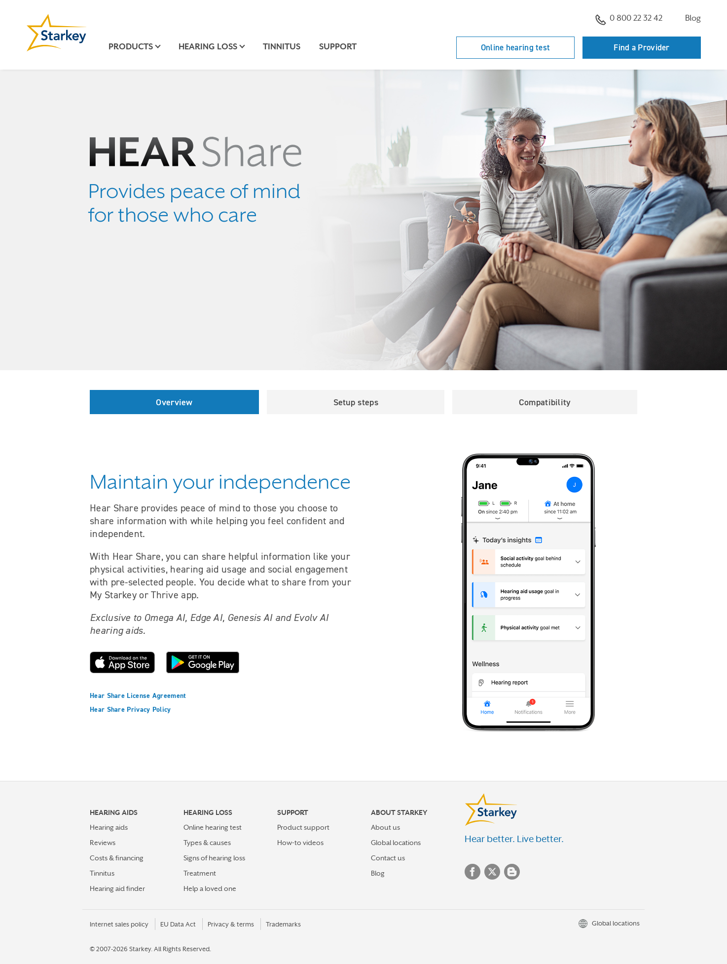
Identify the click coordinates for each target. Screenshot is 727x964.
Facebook (472, 872)
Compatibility (545, 402)
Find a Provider (642, 47)
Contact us (388, 858)
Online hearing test (515, 47)
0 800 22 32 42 (628, 19)
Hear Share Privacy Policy (130, 709)
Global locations (396, 843)
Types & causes (207, 843)
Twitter (492, 872)
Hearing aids (109, 827)
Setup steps (355, 402)
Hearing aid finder (117, 888)
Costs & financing (117, 858)
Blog (693, 18)
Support (338, 46)
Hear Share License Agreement (138, 695)
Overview (174, 402)
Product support (303, 827)
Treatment (199, 873)
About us (385, 827)
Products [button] (131, 46)
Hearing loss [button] (208, 46)
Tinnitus (281, 46)
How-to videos (300, 843)
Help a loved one (209, 888)
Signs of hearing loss (214, 858)
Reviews (102, 843)
